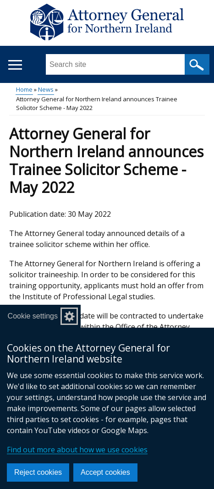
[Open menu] (14, 64)
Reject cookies (38, 472)
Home (24, 89)
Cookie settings (33, 316)
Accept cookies (105, 472)
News (46, 89)
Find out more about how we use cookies (77, 450)
